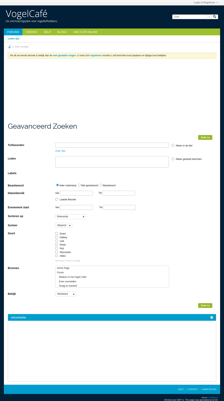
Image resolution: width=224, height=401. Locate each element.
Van (74, 193)
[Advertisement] (112, 92)
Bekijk (12, 293)
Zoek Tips (60, 151)
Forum (60, 272)
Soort (11, 233)
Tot (117, 193)
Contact (193, 389)
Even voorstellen (66, 281)
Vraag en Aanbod (67, 285)
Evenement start (18, 207)
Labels (12, 173)
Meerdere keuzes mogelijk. (68, 260)
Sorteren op (15, 216)
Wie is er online (85, 32)
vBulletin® (213, 397)
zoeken (31, 32)
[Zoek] (191, 16)
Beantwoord (16, 185)
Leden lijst (13, 38)
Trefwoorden (16, 145)
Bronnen (13, 268)
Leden (12, 158)
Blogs (62, 32)
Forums (13, 32)
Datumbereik (16, 193)
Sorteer (12, 225)
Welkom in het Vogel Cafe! (72, 277)
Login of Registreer (206, 2)
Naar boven (209, 389)
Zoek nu (205, 137)
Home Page (63, 268)
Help (47, 32)
